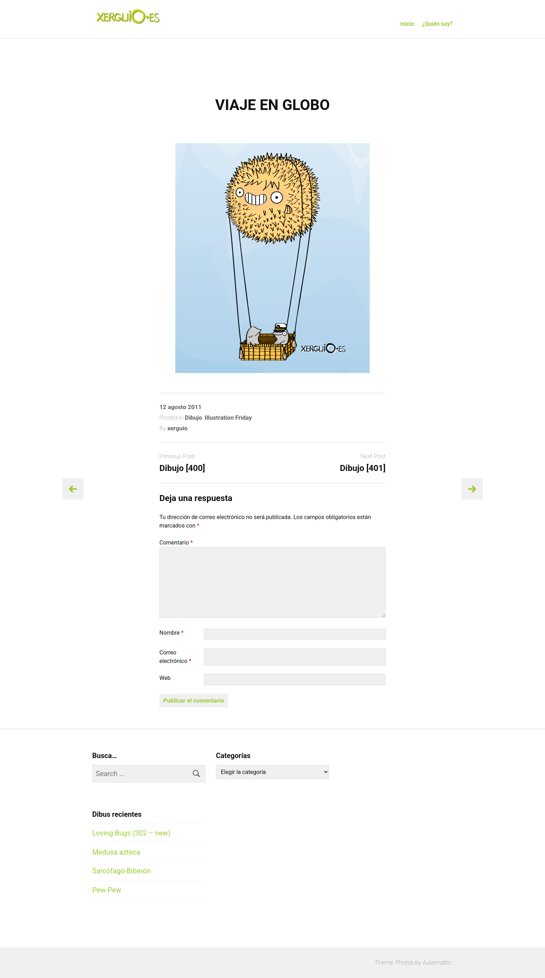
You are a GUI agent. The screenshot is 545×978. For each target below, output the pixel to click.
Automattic (437, 962)
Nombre (171, 632)
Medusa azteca (116, 852)
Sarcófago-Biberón (121, 871)
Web (164, 678)
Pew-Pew (106, 890)
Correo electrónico (175, 656)
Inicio (407, 24)
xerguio (177, 428)
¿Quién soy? (437, 24)
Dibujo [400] (182, 468)
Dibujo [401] (363, 468)
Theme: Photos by (399, 962)
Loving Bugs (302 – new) (131, 833)
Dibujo (193, 417)
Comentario (176, 542)
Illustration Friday (228, 417)
